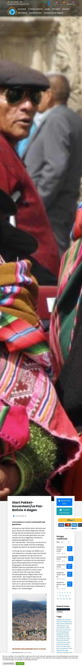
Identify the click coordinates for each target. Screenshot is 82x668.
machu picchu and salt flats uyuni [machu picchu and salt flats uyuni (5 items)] (63, 644)
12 (58, 599)
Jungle (47, 9)
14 (64, 599)
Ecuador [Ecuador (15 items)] (59, 632)
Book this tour (64, 502)
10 (66, 596)
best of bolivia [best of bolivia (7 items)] (61, 624)
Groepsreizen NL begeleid (53, 13)
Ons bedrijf (22, 9)
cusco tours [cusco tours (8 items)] (67, 630)
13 (60, 599)
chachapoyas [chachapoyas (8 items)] (61, 626)
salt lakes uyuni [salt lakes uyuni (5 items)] (67, 652)
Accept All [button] (20, 663)
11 (68, 596)
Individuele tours (35, 13)
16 (70, 599)
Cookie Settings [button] (9, 663)
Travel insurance (64, 511)
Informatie (56, 9)
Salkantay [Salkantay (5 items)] (60, 652)
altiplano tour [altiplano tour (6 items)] (60, 619)
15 (67, 599)
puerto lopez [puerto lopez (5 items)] (64, 650)
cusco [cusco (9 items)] (61, 630)
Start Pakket (22, 13)
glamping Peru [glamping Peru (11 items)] (61, 638)
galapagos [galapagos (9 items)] (65, 632)
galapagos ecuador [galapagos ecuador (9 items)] (63, 634)
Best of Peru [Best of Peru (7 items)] (68, 624)
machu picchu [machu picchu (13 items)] (61, 642)
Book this (69, 549)
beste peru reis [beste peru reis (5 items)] (68, 621)
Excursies (65, 9)
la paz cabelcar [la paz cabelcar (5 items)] (64, 640)
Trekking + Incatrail (35, 9)
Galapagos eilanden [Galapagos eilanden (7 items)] (63, 636)
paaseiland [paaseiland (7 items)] (64, 648)
